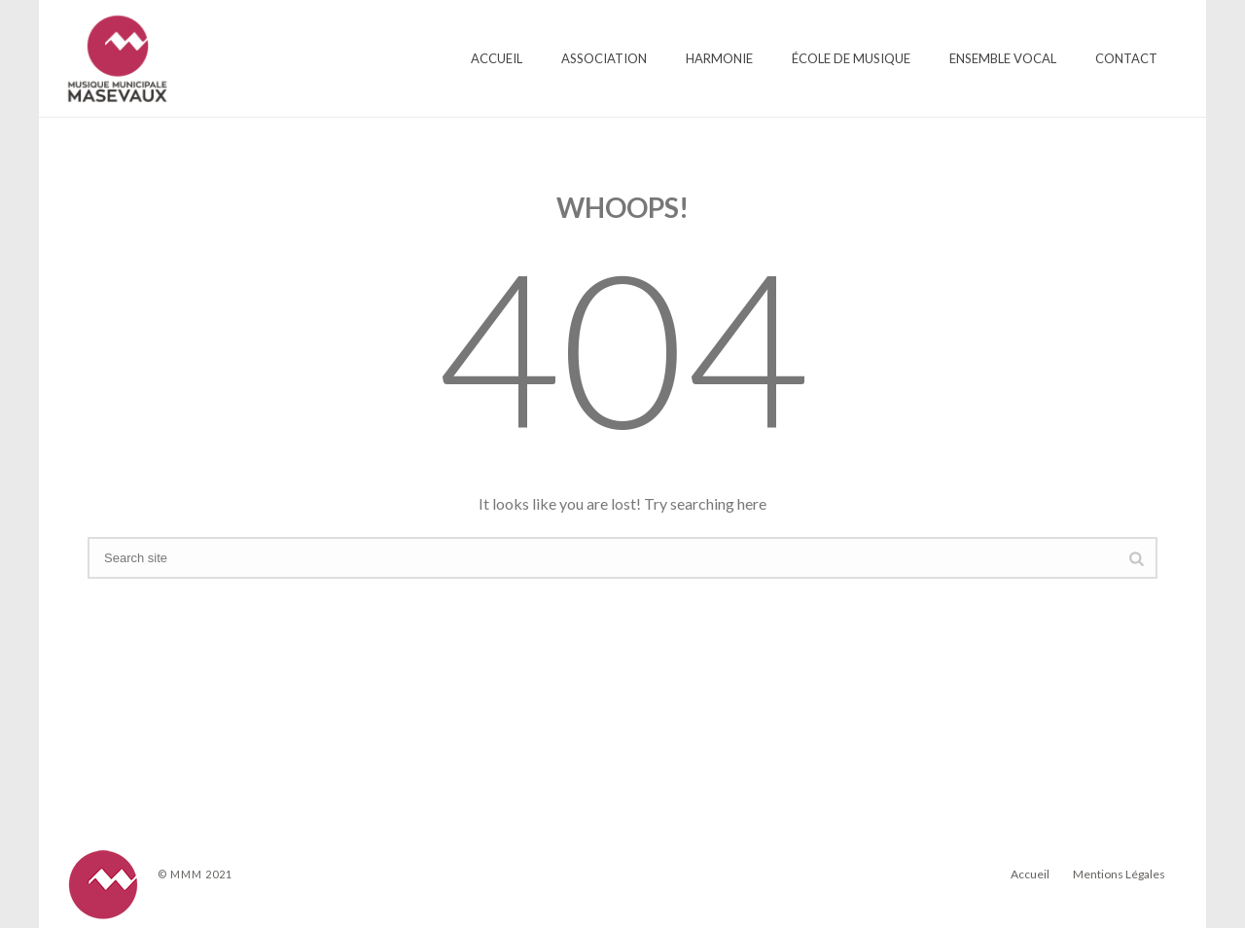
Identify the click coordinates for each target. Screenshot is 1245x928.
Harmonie (719, 58)
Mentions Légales (1119, 874)
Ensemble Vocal (1002, 58)
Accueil (496, 58)
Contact (1126, 58)
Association (604, 58)
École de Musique (851, 58)
